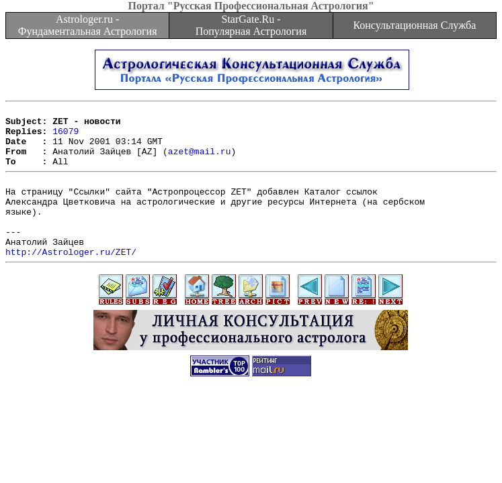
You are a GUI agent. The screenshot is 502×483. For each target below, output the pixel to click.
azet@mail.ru (199, 161)
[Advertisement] (251, 444)
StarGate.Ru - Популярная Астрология (251, 25)
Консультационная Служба (414, 25)
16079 (65, 137)
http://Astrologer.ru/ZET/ (70, 280)
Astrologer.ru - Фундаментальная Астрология (87, 25)
